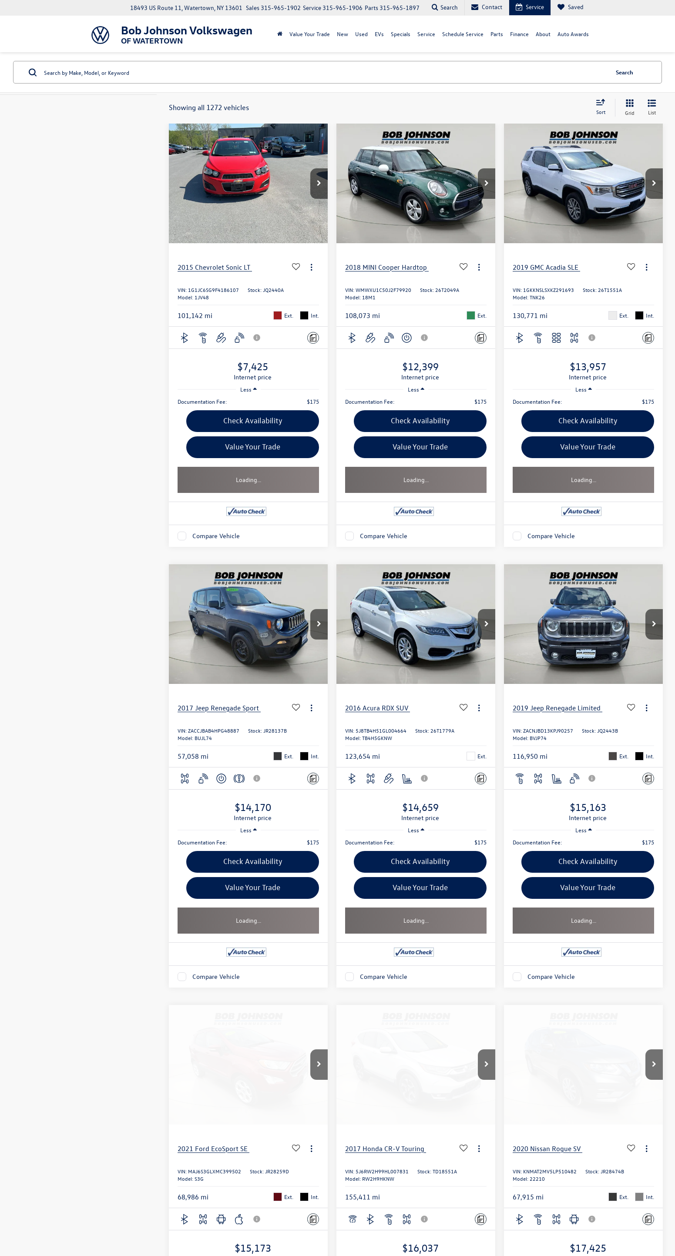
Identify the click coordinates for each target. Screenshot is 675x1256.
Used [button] (361, 33)
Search (624, 72)
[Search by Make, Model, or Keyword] (325, 72)
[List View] (652, 108)
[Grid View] (628, 108)
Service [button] (426, 33)
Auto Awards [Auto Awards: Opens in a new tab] (573, 33)
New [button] (342, 33)
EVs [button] (379, 33)
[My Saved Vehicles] (570, 7)
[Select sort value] (603, 107)
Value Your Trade (252, 446)
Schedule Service (463, 33)
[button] (319, 183)
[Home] (280, 34)
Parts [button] (496, 33)
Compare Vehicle (216, 536)
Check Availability (252, 420)
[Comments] (313, 338)
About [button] (543, 33)
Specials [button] (400, 33)
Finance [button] (519, 33)
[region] (248, 401)
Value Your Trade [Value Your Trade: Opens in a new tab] (309, 33)
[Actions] (311, 267)
